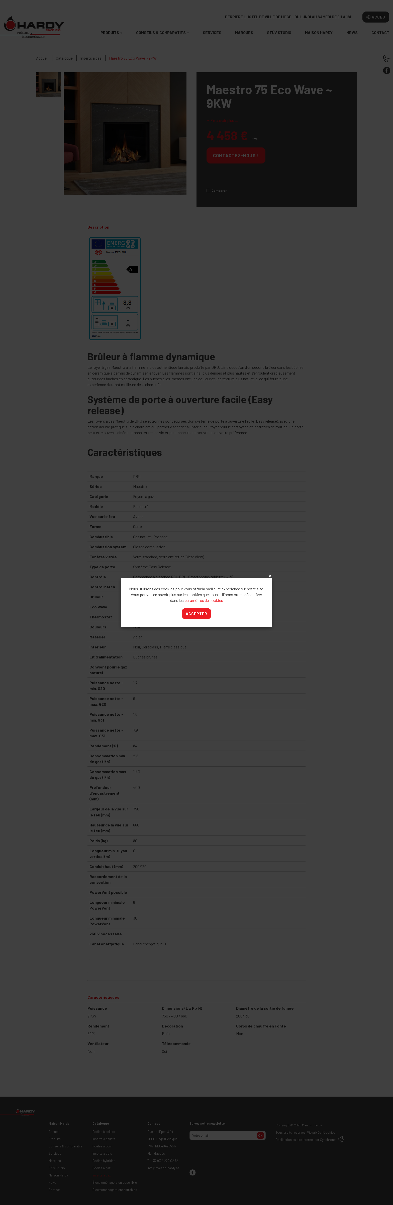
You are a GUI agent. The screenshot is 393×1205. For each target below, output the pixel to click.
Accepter (196, 613)
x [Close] (270, 576)
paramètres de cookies (203, 600)
